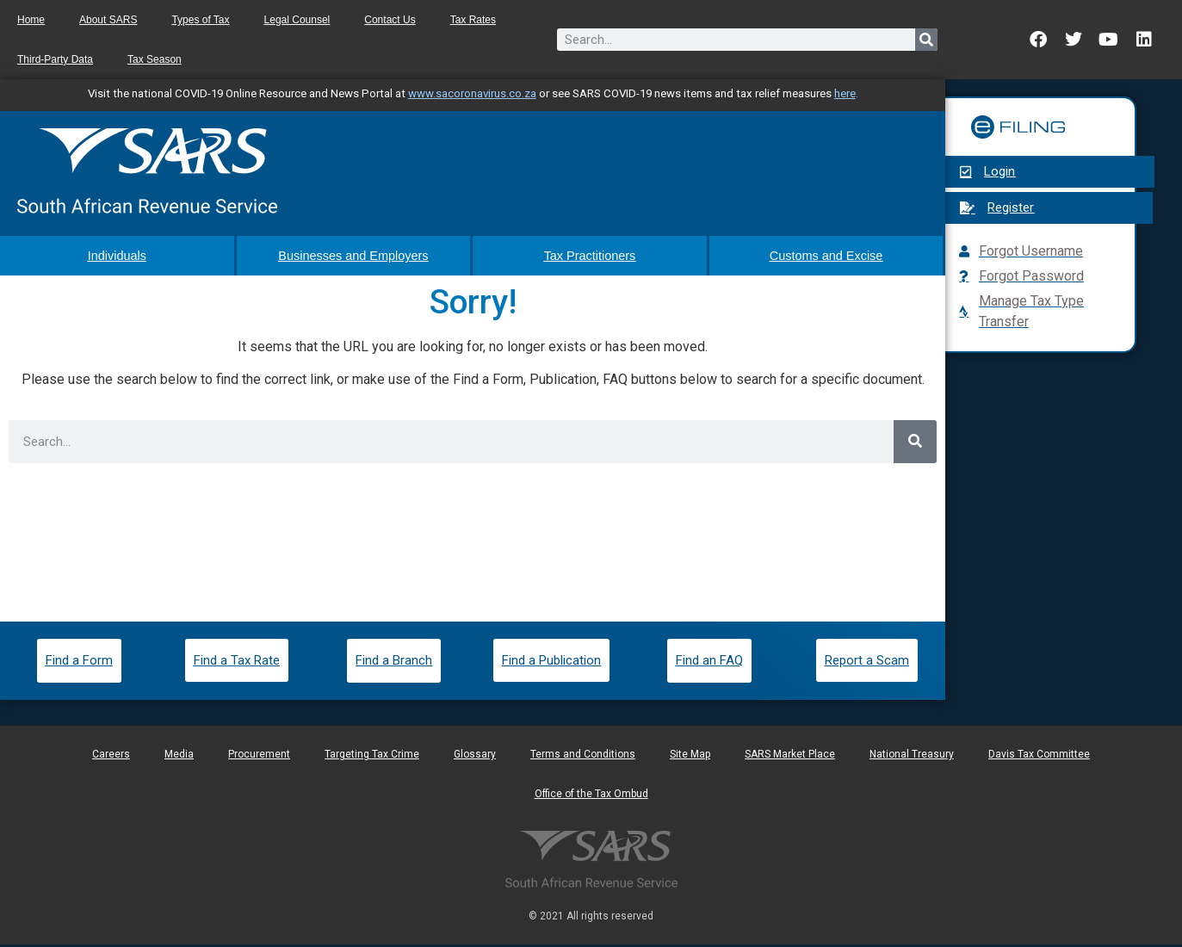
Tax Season (154, 59)
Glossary (475, 757)
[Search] (926, 39)
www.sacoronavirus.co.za (472, 93)
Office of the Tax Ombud (591, 796)
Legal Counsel (297, 20)
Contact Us (389, 20)
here (845, 93)
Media (179, 757)
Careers (111, 757)
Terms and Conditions (582, 757)
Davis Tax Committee (1039, 757)
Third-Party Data (55, 59)
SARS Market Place (790, 757)
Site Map (690, 757)
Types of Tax (200, 20)
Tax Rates (473, 20)
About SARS (108, 20)
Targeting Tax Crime (372, 757)
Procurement (259, 757)
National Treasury (911, 757)
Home (31, 20)
